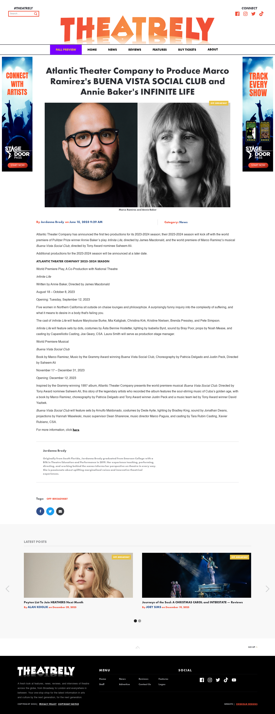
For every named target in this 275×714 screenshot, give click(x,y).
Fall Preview (66, 50)
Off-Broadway (219, 103)
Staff (101, 684)
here (76, 430)
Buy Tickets (187, 50)
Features (160, 50)
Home (92, 50)
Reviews (134, 50)
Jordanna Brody (52, 222)
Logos (162, 684)
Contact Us (145, 684)
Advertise (124, 684)
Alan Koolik (38, 607)
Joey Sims (153, 607)
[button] (213, 49)
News (112, 50)
